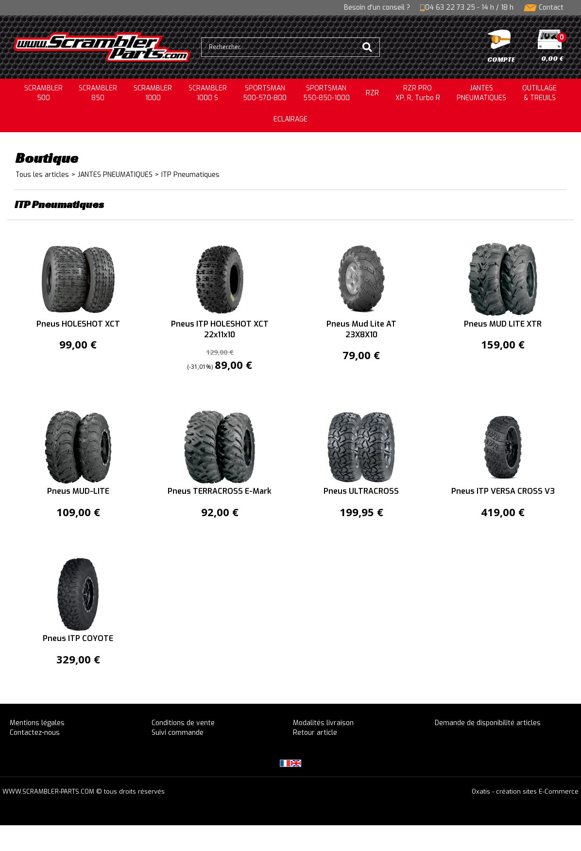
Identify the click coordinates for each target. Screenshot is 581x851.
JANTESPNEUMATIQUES (481, 93)
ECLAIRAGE (290, 119)
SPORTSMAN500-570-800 (265, 93)
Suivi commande (178, 732)
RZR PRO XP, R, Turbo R (417, 93)
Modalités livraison (323, 723)
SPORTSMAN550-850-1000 (326, 93)
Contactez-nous (35, 732)
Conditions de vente (183, 723)
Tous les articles (42, 174)
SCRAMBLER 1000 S (207, 93)
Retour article (315, 732)
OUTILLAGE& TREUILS (539, 93)
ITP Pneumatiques (190, 174)
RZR (372, 93)
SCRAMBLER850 (98, 93)
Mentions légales (37, 723)
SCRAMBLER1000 (153, 93)
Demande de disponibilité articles (488, 723)
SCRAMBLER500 (43, 93)
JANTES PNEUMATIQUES (115, 174)
